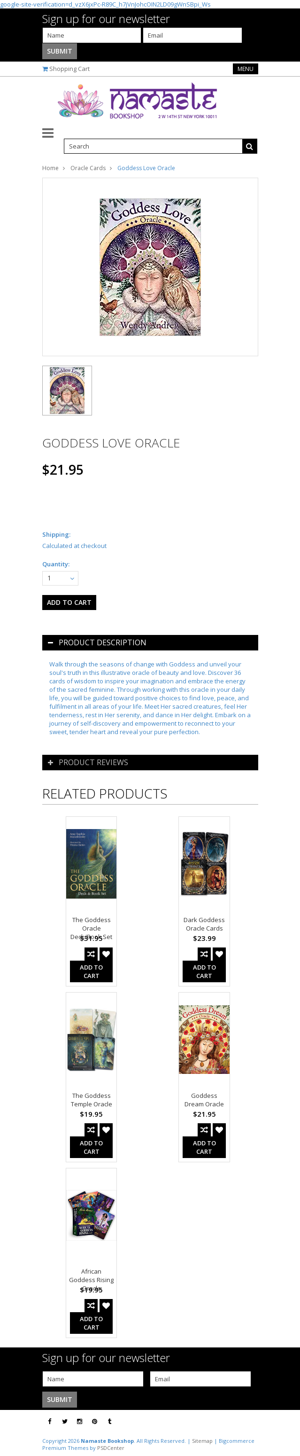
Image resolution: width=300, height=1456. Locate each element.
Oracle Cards (88, 168)
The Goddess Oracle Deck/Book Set (91, 928)
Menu (246, 69)
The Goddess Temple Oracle (91, 1099)
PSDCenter (110, 1447)
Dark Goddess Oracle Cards (204, 924)
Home (50, 168)
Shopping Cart (69, 68)
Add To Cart (91, 971)
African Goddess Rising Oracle (91, 1279)
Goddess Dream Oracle (204, 1099)
